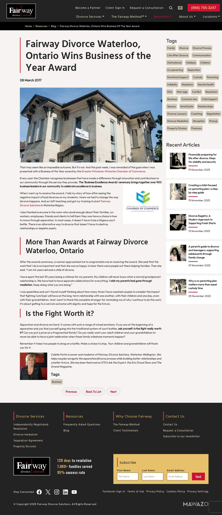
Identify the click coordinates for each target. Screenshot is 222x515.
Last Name (148, 470)
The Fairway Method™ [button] (128, 16)
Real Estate (186, 106)
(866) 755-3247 (203, 8)
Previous (71, 391)
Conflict (196, 91)
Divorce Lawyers (177, 113)
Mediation (187, 84)
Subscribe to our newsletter (181, 436)
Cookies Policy (176, 491)
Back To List (93, 391)
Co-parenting (175, 70)
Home (28, 26)
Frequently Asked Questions (81, 424)
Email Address (175, 470)
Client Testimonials (125, 430)
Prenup (213, 121)
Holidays (191, 62)
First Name (124, 470)
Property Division (177, 128)
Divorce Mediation (177, 121)
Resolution (211, 91)
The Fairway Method (126, 424)
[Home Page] (21, 10)
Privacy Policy (155, 491)
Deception (199, 121)
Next (113, 391)
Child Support (209, 99)
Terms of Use (135, 491)
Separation (194, 70)
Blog (53, 26)
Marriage (182, 91)
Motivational (174, 62)
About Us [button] (186, 16)
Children (205, 62)
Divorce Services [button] (89, 16)
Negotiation (213, 113)
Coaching (196, 113)
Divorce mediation (25, 434)
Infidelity (172, 84)
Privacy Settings (198, 491)
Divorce (183, 48)
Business (57, 381)
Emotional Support (177, 77)
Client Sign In (115, 7)
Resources (41, 26)
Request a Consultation (146, 7)
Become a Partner (87, 7)
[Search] (171, 7)
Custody (197, 77)
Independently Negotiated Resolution (30, 426)
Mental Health (206, 84)
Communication (202, 55)
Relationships (205, 106)
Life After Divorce (177, 55)
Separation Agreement (28, 440)
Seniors (171, 106)
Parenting (212, 77)
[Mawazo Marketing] (196, 504)
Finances (196, 128)
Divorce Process (202, 48)
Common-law (189, 99)
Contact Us (170, 424)
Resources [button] (161, 16)
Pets (169, 91)
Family (171, 48)
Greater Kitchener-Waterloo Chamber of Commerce (113, 171)
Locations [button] (210, 16)
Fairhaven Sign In (114, 491)
